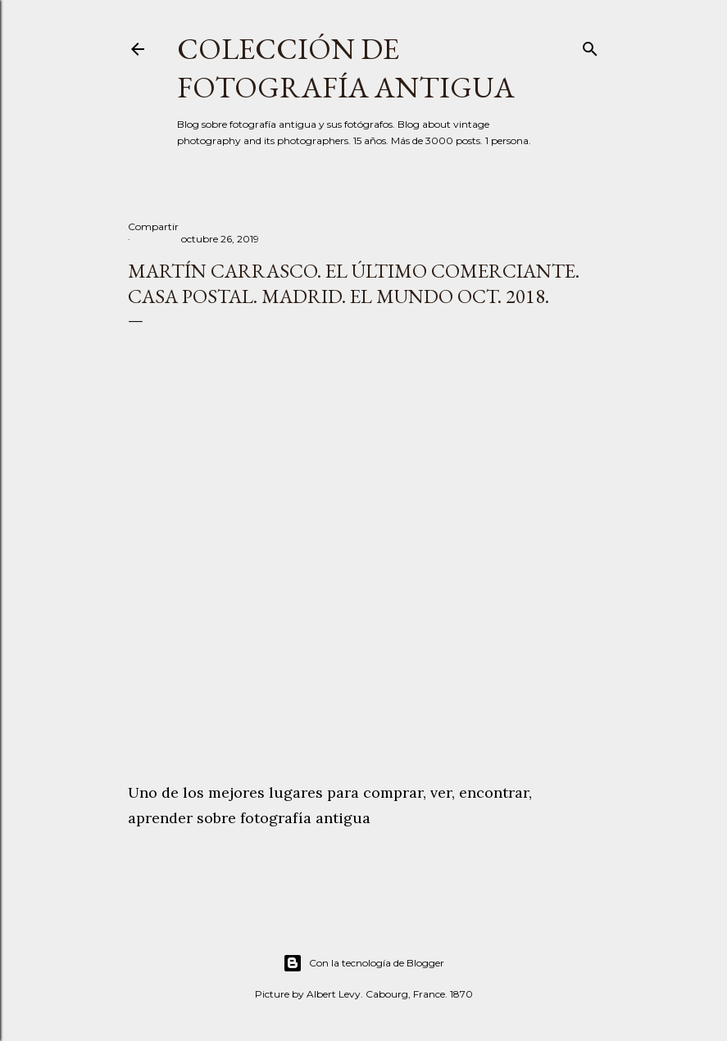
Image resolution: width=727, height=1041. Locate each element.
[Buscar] (590, 45)
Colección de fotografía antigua (346, 67)
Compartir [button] (153, 226)
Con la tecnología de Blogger (363, 963)
